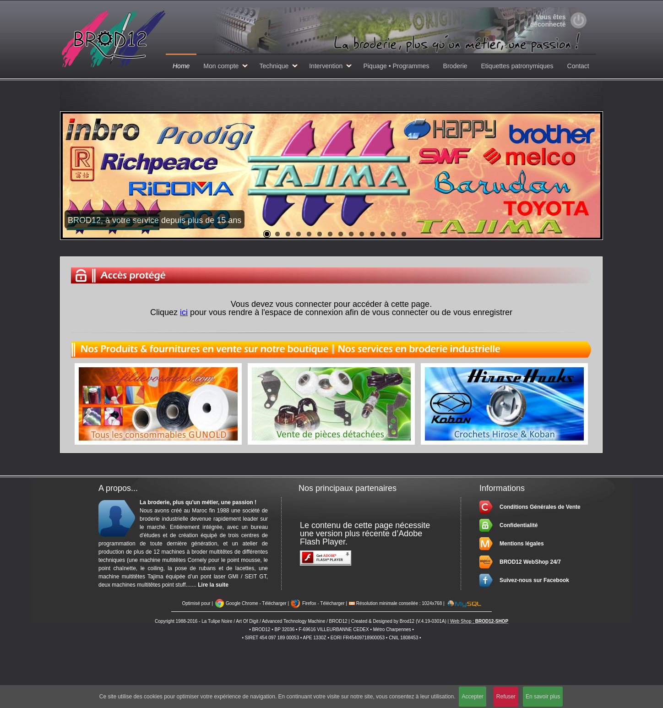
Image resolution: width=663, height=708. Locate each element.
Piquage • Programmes (396, 66)
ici (184, 312)
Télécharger (274, 603)
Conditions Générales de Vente (540, 507)
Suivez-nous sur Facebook (534, 580)
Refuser (506, 696)
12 (382, 234)
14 (404, 234)
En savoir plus (543, 696)
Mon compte (221, 66)
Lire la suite (213, 585)
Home (181, 66)
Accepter (472, 696)
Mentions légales (522, 543)
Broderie (455, 66)
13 (393, 234)
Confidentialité (519, 525)
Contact (578, 66)
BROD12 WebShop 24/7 (530, 562)
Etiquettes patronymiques (517, 66)
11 (372, 234)
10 (361, 234)
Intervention (325, 66)
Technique (273, 66)
